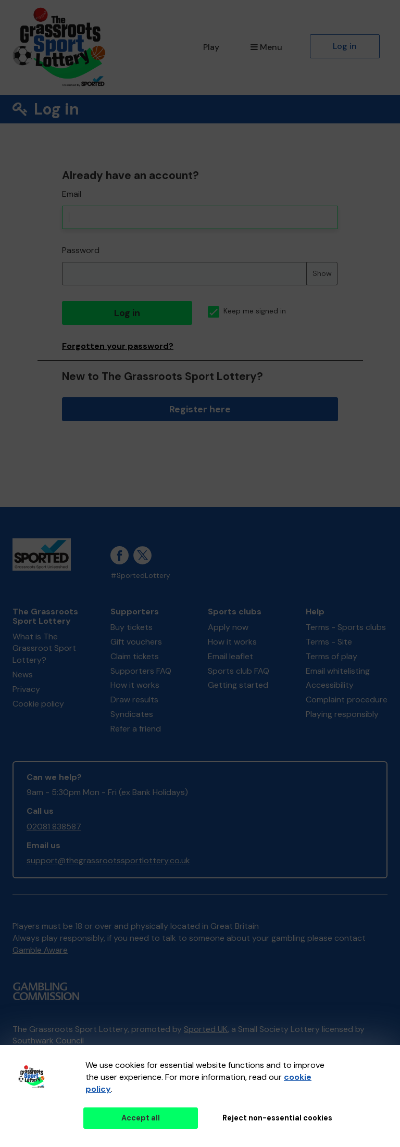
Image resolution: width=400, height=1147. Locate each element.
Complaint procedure (347, 699)
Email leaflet (230, 656)
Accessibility (330, 684)
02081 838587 (54, 826)
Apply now (228, 627)
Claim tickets (134, 656)
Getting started (238, 684)
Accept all (140, 1118)
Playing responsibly (342, 714)
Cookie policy (38, 703)
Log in (345, 46)
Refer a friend (135, 728)
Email (71, 193)
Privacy (26, 689)
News (22, 674)
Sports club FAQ (238, 670)
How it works (134, 684)
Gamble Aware (40, 949)
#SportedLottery (140, 575)
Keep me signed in (247, 311)
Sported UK (206, 1029)
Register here (200, 409)
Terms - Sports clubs (346, 627)
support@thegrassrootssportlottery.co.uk (108, 860)
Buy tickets (131, 627)
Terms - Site (329, 641)
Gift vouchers (136, 641)
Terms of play (331, 656)
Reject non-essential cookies (277, 1118)
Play (211, 47)
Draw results (134, 699)
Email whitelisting (338, 670)
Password (80, 250)
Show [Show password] (322, 273)
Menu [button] (266, 47)
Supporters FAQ (140, 670)
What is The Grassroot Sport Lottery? (44, 648)
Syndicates (131, 714)
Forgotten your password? (117, 346)
